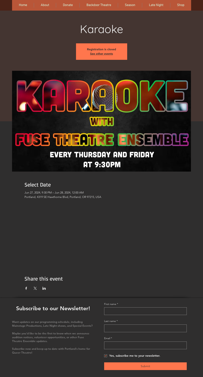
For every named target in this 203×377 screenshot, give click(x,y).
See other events (101, 53)
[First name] (144, 311)
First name (111, 304)
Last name (111, 321)
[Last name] (144, 328)
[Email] (144, 345)
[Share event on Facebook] (26, 288)
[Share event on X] (35, 288)
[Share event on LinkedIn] (44, 288)
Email (108, 338)
